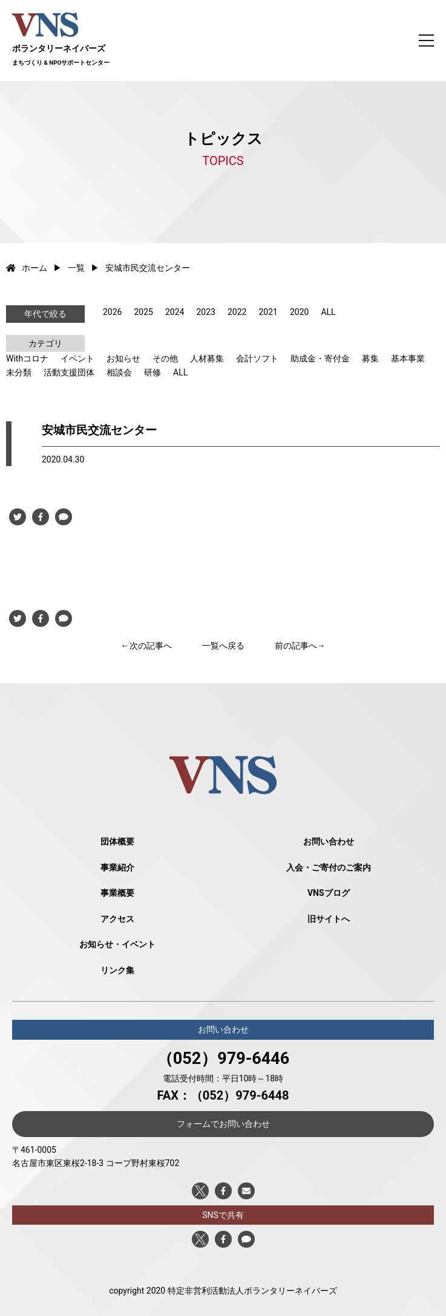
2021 (267, 312)
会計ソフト (257, 358)
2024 (174, 312)
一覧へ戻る (223, 645)
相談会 (119, 372)
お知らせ (123, 358)
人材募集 (207, 358)
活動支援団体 (69, 372)
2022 (237, 312)
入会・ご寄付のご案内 (328, 867)
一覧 (76, 268)
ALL (328, 312)
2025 (143, 312)
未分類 (18, 372)
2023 (205, 312)
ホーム (26, 268)
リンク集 (117, 970)
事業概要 (117, 893)
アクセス (117, 919)
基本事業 (408, 358)
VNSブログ (328, 893)
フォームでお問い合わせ (223, 1124)
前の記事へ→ (300, 645)
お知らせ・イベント (117, 944)
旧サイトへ (328, 919)
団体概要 (117, 841)
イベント (77, 358)
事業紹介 (117, 867)
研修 (152, 372)
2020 (299, 312)
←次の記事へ (146, 645)
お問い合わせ (328, 841)
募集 (370, 358)
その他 (165, 358)
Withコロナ (27, 358)
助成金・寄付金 (320, 358)
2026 (112, 312)
